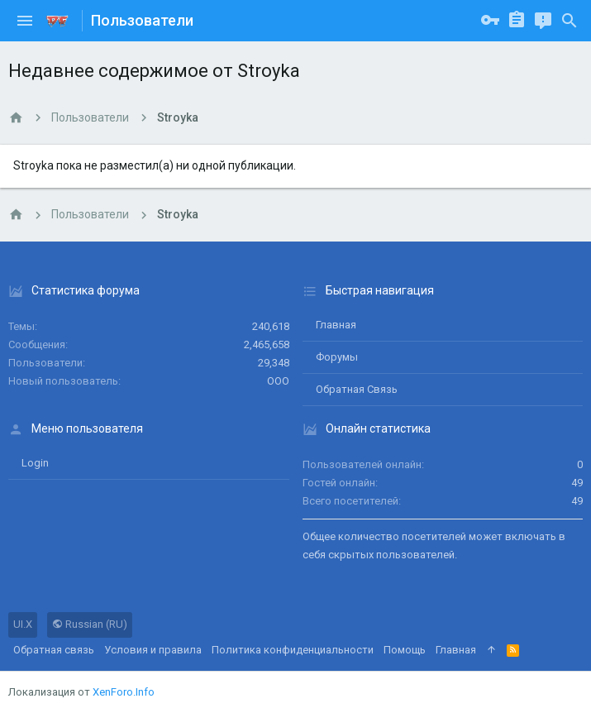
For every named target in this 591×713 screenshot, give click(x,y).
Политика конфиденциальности (293, 650)
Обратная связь (357, 389)
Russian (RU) (89, 624)
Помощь (405, 650)
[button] (24, 21)
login (35, 463)
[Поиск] (569, 21)
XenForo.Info (124, 692)
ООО (278, 381)
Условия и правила (153, 650)
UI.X (22, 624)
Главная (336, 324)
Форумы (337, 357)
